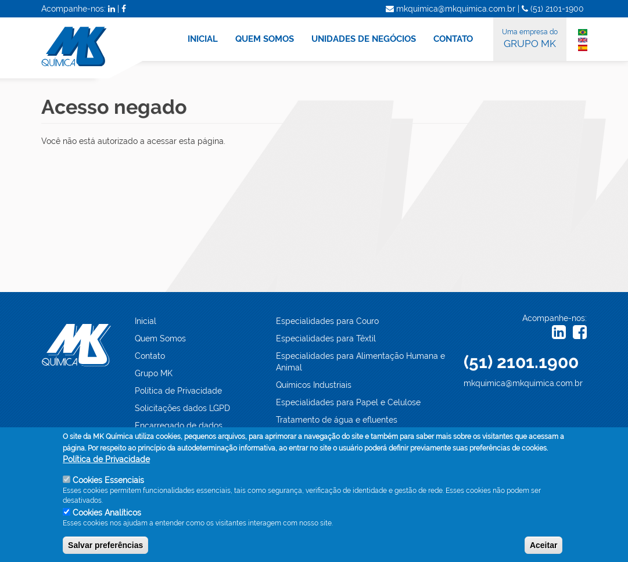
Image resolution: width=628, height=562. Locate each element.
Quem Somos (160, 338)
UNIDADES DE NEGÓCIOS (363, 39)
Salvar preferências (105, 545)
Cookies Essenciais (108, 480)
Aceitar (543, 545)
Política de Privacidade (178, 390)
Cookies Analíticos (107, 512)
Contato (150, 356)
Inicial (145, 321)
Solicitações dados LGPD (182, 408)
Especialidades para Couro (327, 321)
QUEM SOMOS (264, 39)
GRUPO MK (530, 37)
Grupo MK (154, 373)
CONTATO (453, 39)
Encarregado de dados (179, 425)
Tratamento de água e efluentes (336, 419)
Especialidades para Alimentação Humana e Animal (360, 361)
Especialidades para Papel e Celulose (348, 402)
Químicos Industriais (313, 385)
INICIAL (203, 39)
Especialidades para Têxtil (326, 338)
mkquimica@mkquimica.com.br (523, 383)
